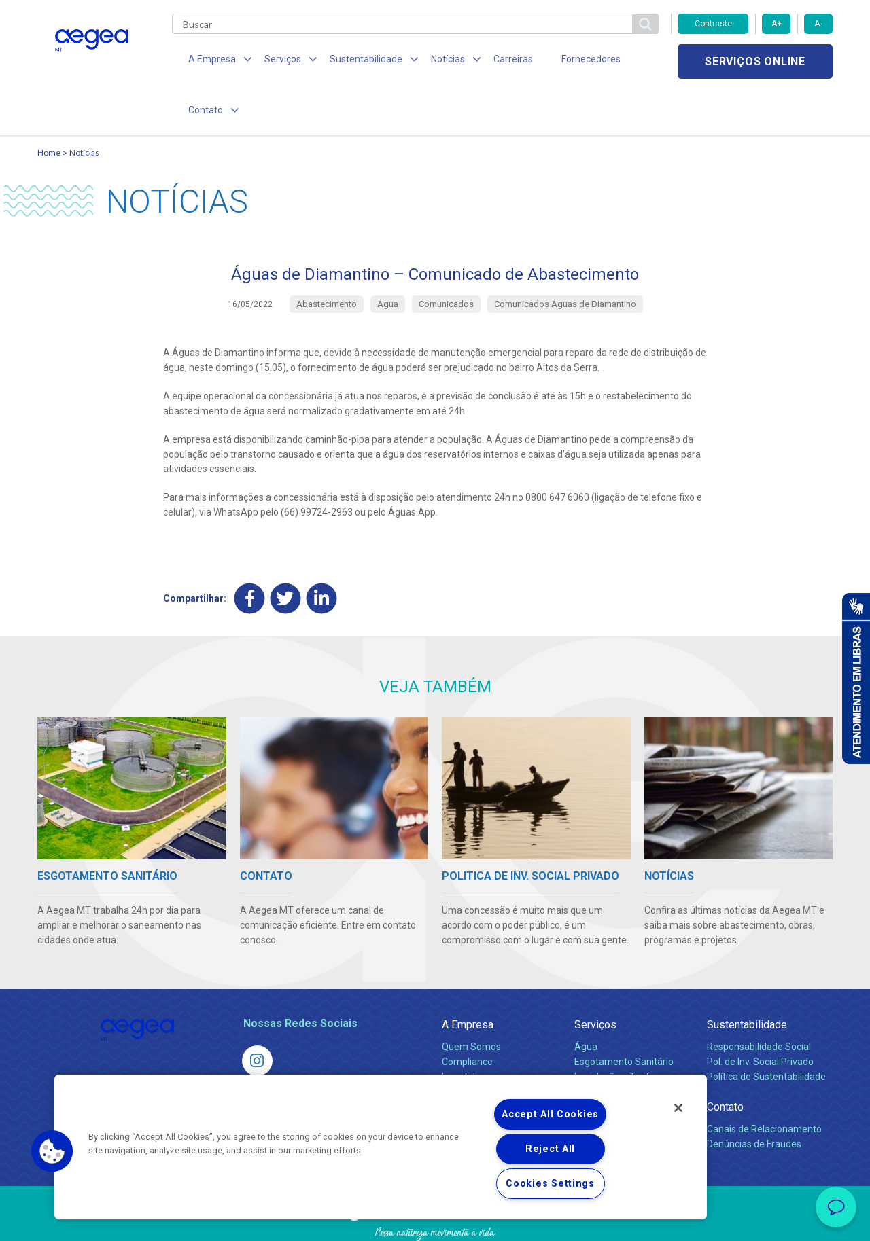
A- (818, 24)
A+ (776, 24)
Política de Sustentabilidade (766, 1029)
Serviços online (755, 61)
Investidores (468, 1029)
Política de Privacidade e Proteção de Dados (435, 1220)
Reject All (550, 1149)
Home (48, 106)
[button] (52, 1151)
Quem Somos (471, 999)
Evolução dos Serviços (621, 1044)
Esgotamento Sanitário (624, 1014)
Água (585, 999)
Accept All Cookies (550, 1114)
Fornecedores (561, 61)
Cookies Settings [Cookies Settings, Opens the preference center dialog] (550, 1183)
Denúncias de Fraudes (754, 1097)
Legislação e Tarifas (617, 1029)
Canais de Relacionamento (764, 1082)
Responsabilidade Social (759, 999)
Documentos (601, 1059)
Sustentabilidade (747, 977)
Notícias (84, 106)
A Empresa (467, 977)
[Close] (678, 1108)
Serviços (595, 977)
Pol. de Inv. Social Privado (760, 1014)
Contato (725, 1060)
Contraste (713, 24)
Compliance (467, 1014)
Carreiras (488, 61)
